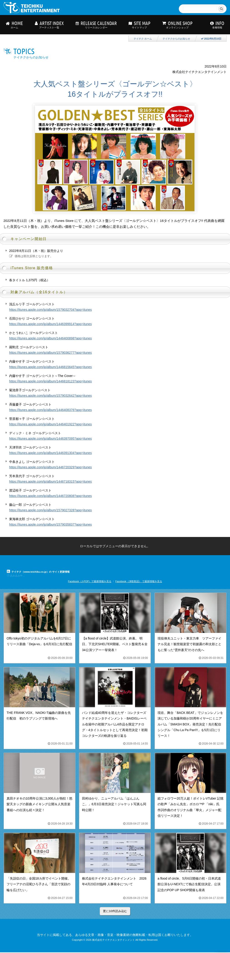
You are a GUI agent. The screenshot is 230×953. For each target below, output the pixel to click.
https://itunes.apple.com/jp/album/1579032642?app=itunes (50, 395)
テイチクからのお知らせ (176, 38)
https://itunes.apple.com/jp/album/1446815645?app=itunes (50, 367)
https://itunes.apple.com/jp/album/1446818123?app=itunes (50, 381)
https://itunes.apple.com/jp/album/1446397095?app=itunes (50, 438)
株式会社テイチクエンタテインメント (113, 939)
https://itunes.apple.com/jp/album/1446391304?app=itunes (50, 453)
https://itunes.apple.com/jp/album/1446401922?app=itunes (50, 424)
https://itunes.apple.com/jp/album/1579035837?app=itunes (50, 524)
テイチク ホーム (143, 38)
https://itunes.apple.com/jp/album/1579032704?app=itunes (50, 309)
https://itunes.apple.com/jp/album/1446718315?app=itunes (50, 481)
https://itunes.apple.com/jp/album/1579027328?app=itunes (50, 510)
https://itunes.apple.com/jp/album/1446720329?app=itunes (50, 467)
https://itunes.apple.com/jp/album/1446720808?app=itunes (50, 496)
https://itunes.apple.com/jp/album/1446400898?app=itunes (50, 338)
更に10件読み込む (115, 911)
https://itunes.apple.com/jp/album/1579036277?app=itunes (50, 352)
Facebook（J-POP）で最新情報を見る (89, 581)
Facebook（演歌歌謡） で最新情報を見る (138, 581)
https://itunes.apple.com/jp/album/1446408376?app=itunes (50, 410)
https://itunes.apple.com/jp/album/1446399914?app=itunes (50, 324)
